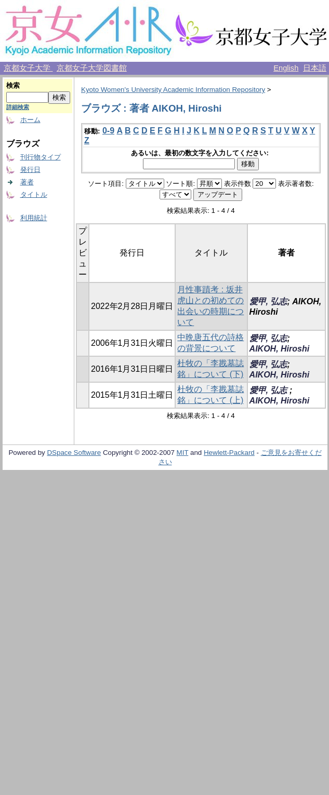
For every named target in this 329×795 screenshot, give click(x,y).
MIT (183, 452)
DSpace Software (74, 452)
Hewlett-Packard (229, 452)
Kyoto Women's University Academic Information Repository (173, 89)
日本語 (314, 68)
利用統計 (33, 218)
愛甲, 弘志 (268, 301)
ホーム (30, 120)
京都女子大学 (28, 68)
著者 (27, 182)
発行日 (30, 169)
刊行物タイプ (40, 157)
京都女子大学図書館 (92, 68)
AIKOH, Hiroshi (279, 348)
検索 (13, 85)
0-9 (108, 130)
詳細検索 (17, 107)
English (285, 68)
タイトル (33, 194)
